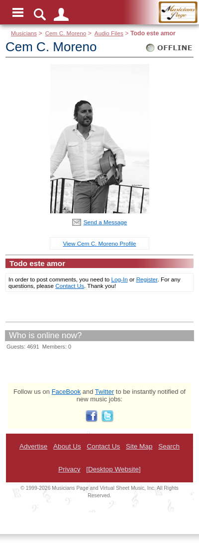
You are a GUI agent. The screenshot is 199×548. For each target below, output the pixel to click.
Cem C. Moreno (66, 33)
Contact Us (69, 285)
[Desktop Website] (113, 469)
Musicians (24, 33)
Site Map (139, 446)
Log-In (119, 279)
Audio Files (109, 33)
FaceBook (66, 391)
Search (169, 446)
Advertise (33, 446)
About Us (67, 446)
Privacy (69, 469)
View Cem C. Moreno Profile (99, 243)
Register (147, 279)
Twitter (104, 391)
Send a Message (105, 222)
